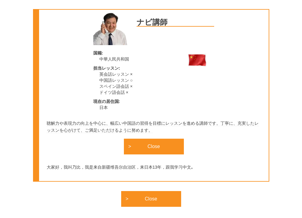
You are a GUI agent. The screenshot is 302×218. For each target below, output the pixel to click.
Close (154, 146)
